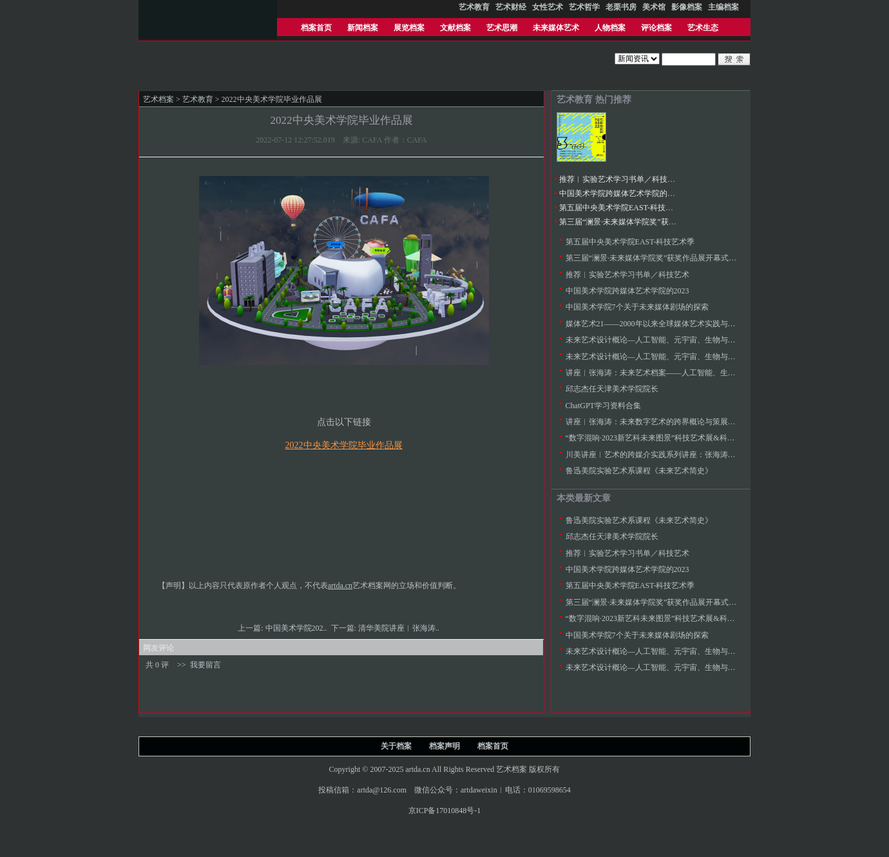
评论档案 (656, 27)
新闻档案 (362, 27)
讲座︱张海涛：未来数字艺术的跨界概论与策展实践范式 (662, 421)
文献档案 (455, 27)
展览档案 (409, 27)
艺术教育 (197, 99)
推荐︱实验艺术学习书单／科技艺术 (621, 179)
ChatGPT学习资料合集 (603, 405)
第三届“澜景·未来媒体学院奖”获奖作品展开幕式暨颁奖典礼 (660, 221)
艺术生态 (702, 27)
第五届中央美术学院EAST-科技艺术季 (624, 207)
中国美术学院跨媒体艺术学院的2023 (621, 193)
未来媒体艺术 (556, 27)
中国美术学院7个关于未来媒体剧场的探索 (637, 306)
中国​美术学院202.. (297, 628)
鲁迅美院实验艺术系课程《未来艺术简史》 (639, 470)
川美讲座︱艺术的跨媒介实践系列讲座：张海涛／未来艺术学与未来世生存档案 (701, 454)
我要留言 (205, 664)
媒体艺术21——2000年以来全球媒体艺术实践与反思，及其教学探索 (682, 323)
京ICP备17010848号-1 (444, 810)
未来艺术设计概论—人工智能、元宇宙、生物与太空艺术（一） (674, 356)
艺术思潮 (501, 27)
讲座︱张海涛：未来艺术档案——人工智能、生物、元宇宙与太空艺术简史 (693, 372)
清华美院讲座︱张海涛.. (399, 628)
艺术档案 (158, 99)
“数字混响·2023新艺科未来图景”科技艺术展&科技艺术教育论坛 (673, 437)
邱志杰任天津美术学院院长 (612, 388)
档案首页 (316, 27)
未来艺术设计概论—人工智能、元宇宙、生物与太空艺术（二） (674, 339)
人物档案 (610, 27)
